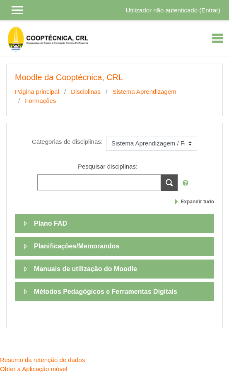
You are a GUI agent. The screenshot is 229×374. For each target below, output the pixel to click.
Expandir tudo (197, 202)
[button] (187, 183)
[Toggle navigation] (217, 38)
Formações (40, 100)
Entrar (209, 10)
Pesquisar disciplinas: (107, 166)
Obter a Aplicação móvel (33, 368)
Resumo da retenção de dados (42, 359)
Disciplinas (86, 91)
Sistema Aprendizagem (144, 91)
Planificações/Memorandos (76, 246)
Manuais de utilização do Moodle (85, 268)
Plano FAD (50, 223)
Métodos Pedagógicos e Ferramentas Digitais (105, 291)
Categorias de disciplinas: (67, 141)
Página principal (37, 91)
